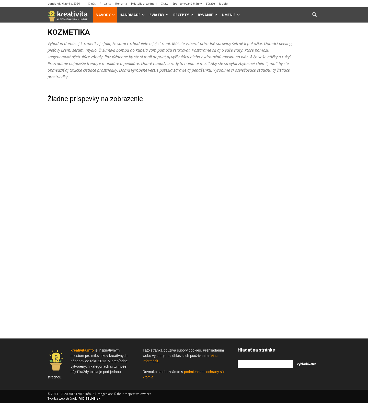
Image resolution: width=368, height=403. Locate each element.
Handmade (132, 14)
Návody (105, 14)
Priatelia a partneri (144, 3)
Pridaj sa (105, 3)
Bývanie (207, 14)
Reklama (121, 3)
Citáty (164, 3)
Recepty (183, 14)
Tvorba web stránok (62, 398)
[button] (314, 15)
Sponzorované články (187, 3)
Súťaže (210, 3)
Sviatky (159, 14)
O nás (92, 3)
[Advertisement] (279, 163)
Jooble (223, 3)
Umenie (231, 14)
